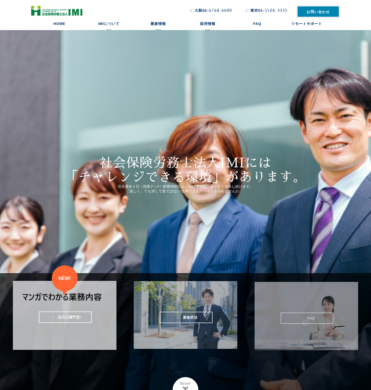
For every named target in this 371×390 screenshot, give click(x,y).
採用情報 (207, 30)
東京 (265, 10)
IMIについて (108, 30)
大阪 (210, 10)
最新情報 (158, 30)
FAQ (257, 30)
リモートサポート (306, 30)
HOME (59, 30)
